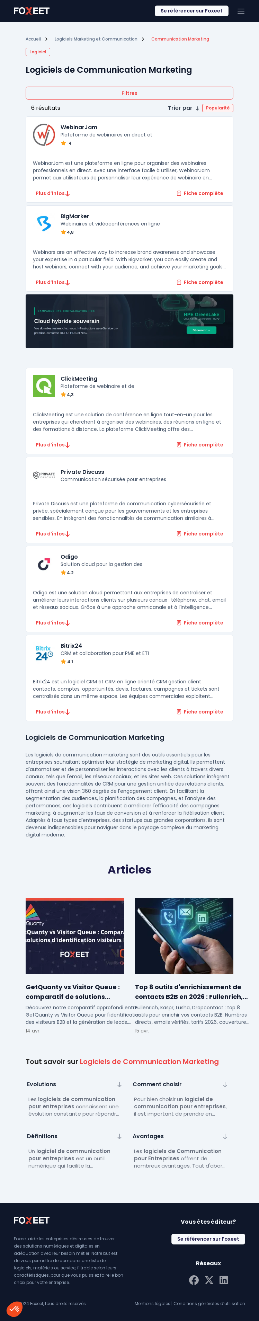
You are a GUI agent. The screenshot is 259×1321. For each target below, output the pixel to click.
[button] (200, 108)
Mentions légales (152, 1303)
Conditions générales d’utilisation (209, 1303)
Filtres (129, 93)
